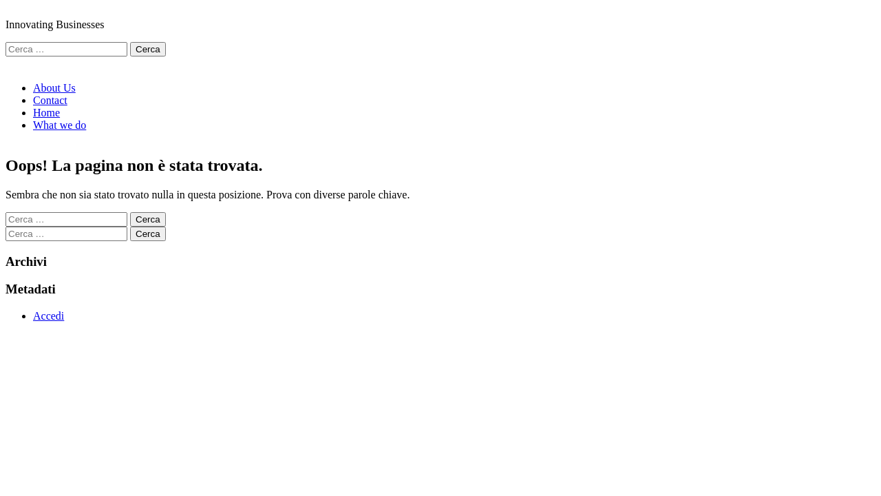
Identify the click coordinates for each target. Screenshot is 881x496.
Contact (50, 100)
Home (46, 112)
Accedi (48, 316)
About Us (54, 88)
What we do (59, 125)
